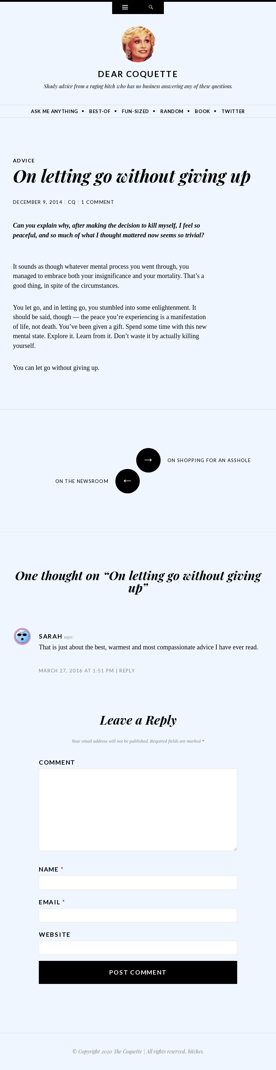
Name (51, 869)
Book (202, 111)
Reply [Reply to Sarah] (127, 670)
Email (52, 902)
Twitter (233, 111)
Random (172, 111)
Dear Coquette (138, 74)
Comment (57, 762)
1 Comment (97, 202)
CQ (72, 202)
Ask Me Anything (54, 111)
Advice (24, 160)
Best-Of (100, 111)
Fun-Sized (135, 111)
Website (55, 934)
